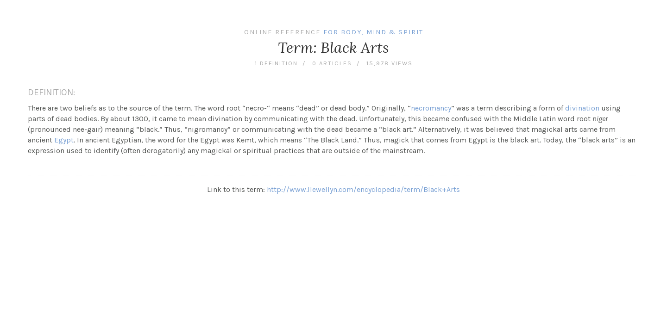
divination (582, 108)
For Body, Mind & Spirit (373, 32)
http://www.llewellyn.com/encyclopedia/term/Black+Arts (363, 189)
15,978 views (389, 63)
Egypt (64, 140)
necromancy (431, 108)
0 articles (332, 63)
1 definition (276, 63)
